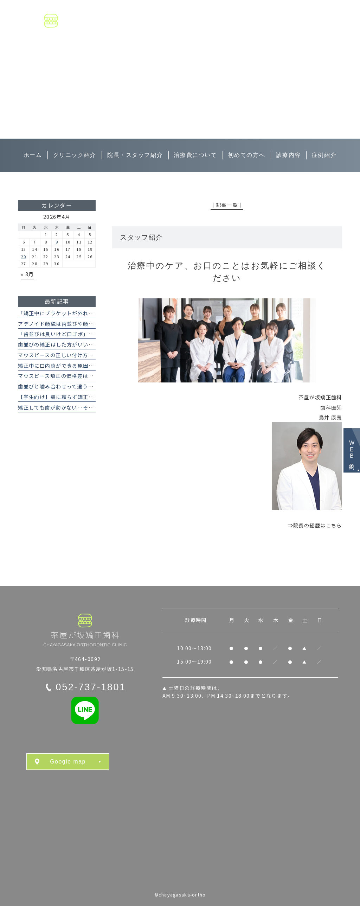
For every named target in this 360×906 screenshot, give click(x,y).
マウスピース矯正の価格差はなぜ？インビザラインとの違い (91, 375)
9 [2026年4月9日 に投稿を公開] (57, 242)
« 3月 (27, 274)
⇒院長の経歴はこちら (315, 525)
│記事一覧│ (227, 204)
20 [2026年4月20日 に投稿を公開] (23, 256)
